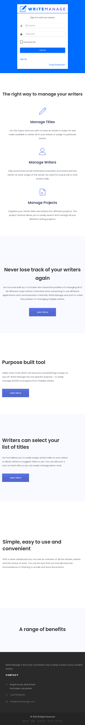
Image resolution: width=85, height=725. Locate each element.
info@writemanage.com (22, 701)
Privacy (59, 721)
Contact (41, 721)
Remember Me (30, 42)
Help (33, 721)
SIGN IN (42, 50)
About (26, 721)
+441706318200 (17, 694)
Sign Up (23, 59)
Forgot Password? (57, 65)
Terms (50, 721)
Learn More (42, 312)
